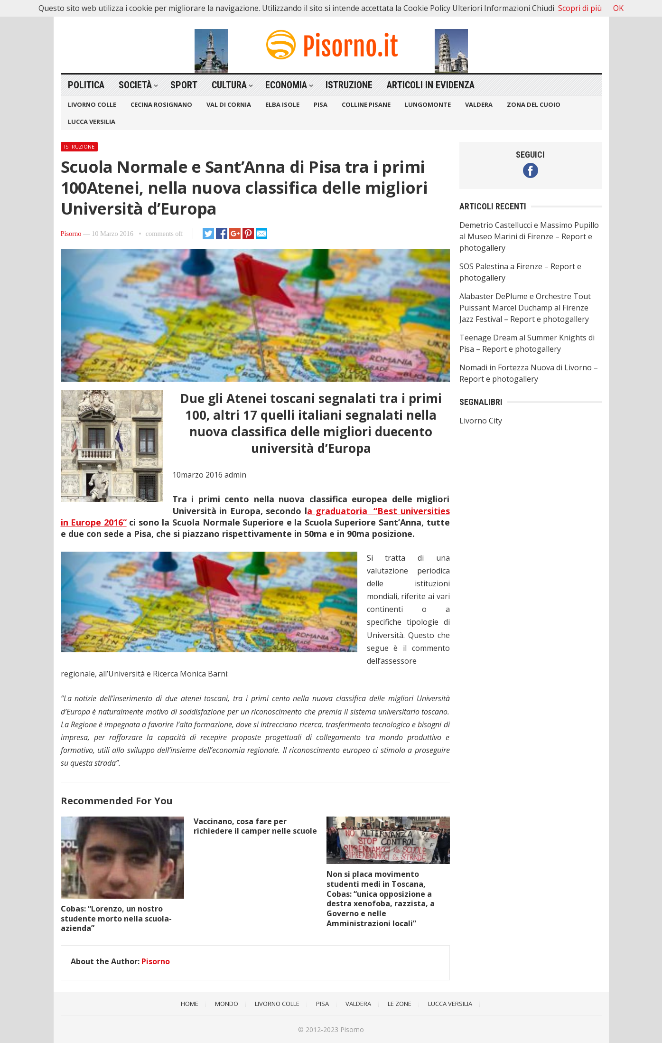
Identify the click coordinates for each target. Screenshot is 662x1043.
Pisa (320, 104)
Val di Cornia (228, 104)
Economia (286, 85)
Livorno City (480, 420)
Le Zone (399, 1003)
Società (135, 85)
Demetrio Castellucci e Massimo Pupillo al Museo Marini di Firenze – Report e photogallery (529, 236)
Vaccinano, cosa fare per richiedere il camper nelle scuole (255, 826)
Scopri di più (580, 8)
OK (618, 8)
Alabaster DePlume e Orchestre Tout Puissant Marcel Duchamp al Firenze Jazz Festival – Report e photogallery (525, 307)
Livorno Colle (92, 104)
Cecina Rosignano (161, 104)
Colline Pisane (366, 104)
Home (189, 1003)
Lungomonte (428, 104)
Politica (86, 85)
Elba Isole (282, 104)
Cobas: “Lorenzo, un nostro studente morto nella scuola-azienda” (116, 918)
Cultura (229, 85)
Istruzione (349, 85)
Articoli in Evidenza (431, 85)
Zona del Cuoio (533, 104)
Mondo (226, 1003)
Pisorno (71, 233)
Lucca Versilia (91, 121)
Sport (183, 85)
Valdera (479, 104)
